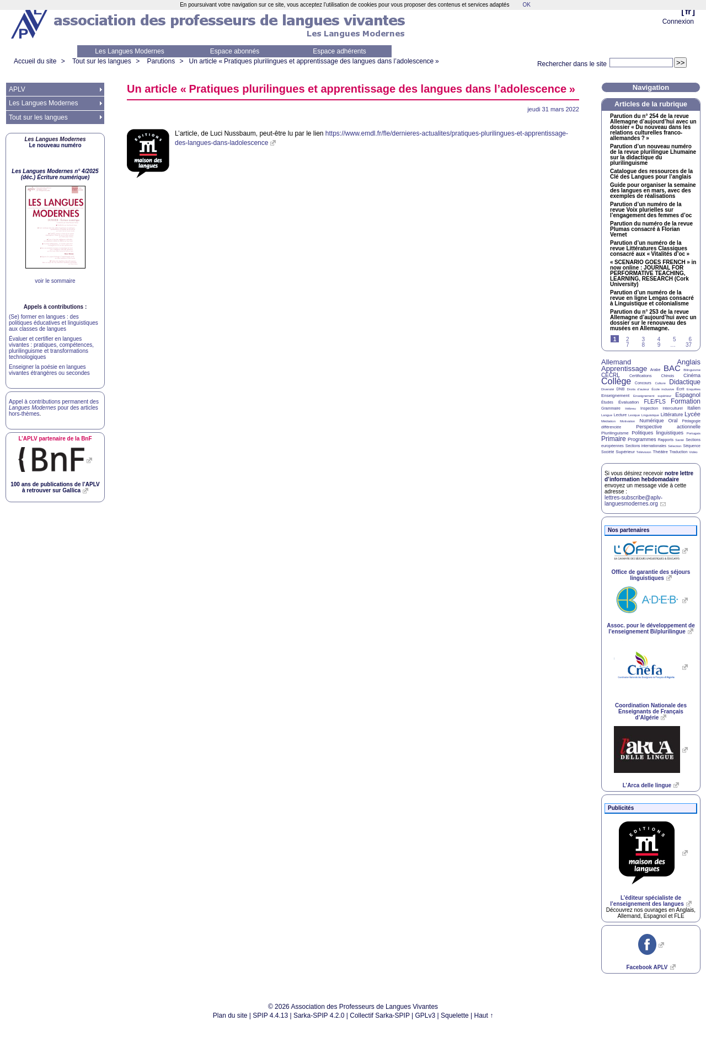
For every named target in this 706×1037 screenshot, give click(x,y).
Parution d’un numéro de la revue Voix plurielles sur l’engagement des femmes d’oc (651, 210)
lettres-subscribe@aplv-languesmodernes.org (633, 501)
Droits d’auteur (638, 389)
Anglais (688, 362)
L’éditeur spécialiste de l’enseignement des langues (646, 901)
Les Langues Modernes (129, 51)
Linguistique (650, 415)
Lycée (692, 414)
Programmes (642, 439)
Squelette (455, 1015)
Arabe (655, 370)
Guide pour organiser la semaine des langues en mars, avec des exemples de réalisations (653, 190)
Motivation (627, 421)
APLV (17, 89)
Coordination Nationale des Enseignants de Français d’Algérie (651, 711)
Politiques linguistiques (657, 433)
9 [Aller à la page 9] (659, 345)
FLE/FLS (654, 402)
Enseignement (615, 395)
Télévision (644, 452)
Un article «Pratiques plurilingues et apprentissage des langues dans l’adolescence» (314, 61)
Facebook (646, 967)
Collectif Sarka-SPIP (380, 1015)
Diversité (607, 389)
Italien (693, 408)
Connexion (678, 21)
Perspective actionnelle (668, 426)
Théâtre (660, 451)
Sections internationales (645, 446)
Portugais (693, 433)
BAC (672, 368)
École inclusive (662, 389)
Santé (679, 440)
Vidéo (693, 452)
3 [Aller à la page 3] (643, 339)
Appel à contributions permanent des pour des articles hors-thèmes (54, 408)
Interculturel (672, 408)
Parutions (161, 61)
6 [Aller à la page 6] (690, 339)
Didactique (684, 382)
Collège (616, 381)
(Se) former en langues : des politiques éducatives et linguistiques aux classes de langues (53, 323)
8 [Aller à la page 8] (643, 345)
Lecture (620, 415)
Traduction (679, 452)
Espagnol (687, 394)
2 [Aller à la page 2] (627, 339)
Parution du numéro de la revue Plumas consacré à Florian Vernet (651, 229)
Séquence (691, 446)
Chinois (667, 376)
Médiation (608, 421)
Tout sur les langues (101, 61)
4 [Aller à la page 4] (659, 339)
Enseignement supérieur (652, 395)
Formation (685, 401)
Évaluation (628, 402)
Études (607, 402)
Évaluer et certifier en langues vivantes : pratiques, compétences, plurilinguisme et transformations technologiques (51, 348)
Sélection (675, 446)
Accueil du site (35, 61)
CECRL (610, 375)
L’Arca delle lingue (647, 785)
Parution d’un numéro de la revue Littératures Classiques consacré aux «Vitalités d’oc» (649, 248)
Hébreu (630, 408)
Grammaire (611, 408)
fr (688, 11)
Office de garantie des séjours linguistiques (651, 575)
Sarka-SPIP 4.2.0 (319, 1015)
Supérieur (625, 451)
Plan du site (230, 1015)
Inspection (649, 408)
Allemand (616, 362)
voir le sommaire (55, 281)
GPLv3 (425, 1015)
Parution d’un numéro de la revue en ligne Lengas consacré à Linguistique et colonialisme (652, 298)
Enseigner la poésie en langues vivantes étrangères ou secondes (49, 370)
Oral (673, 420)
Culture (660, 383)
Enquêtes (693, 389)
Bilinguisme (691, 370)
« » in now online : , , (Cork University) (653, 273)
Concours (643, 383)
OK (526, 5)
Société (607, 452)
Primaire (613, 439)
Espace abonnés (234, 51)
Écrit (680, 389)
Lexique (634, 415)
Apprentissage (624, 368)
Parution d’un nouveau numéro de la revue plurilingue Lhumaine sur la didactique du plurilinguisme (653, 155)
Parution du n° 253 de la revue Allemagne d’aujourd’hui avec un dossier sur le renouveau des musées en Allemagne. (653, 320)
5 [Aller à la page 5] (674, 339)
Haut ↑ (484, 1015)
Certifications (640, 376)
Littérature (672, 414)
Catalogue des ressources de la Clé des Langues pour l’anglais (651, 174)
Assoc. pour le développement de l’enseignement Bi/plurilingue (650, 628)
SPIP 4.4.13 (270, 1015)
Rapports (665, 440)
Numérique (651, 420)
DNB (621, 389)
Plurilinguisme (615, 433)
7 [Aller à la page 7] (627, 345)
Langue (606, 415)
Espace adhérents (339, 51)
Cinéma (691, 375)
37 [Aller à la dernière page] (689, 345)
